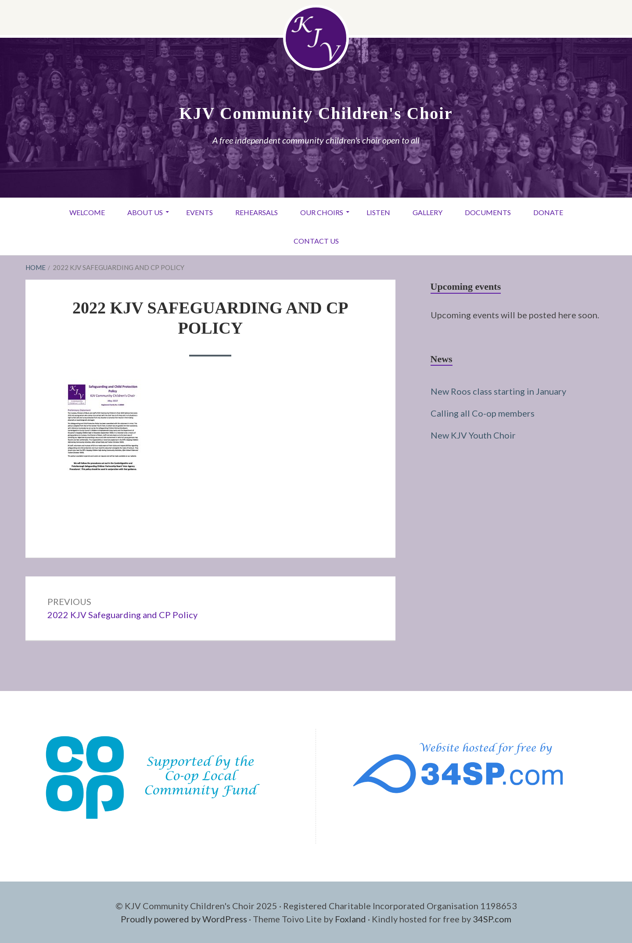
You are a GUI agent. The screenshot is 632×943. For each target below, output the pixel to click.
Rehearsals (256, 212)
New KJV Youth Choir (473, 435)
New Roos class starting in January (498, 391)
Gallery (427, 212)
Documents (488, 212)
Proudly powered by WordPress (184, 919)
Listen (378, 212)
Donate (548, 212)
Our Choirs (321, 212)
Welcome (87, 212)
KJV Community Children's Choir (315, 113)
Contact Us (316, 241)
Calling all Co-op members (483, 413)
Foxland (350, 919)
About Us (145, 212)
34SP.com (492, 919)
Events (199, 212)
